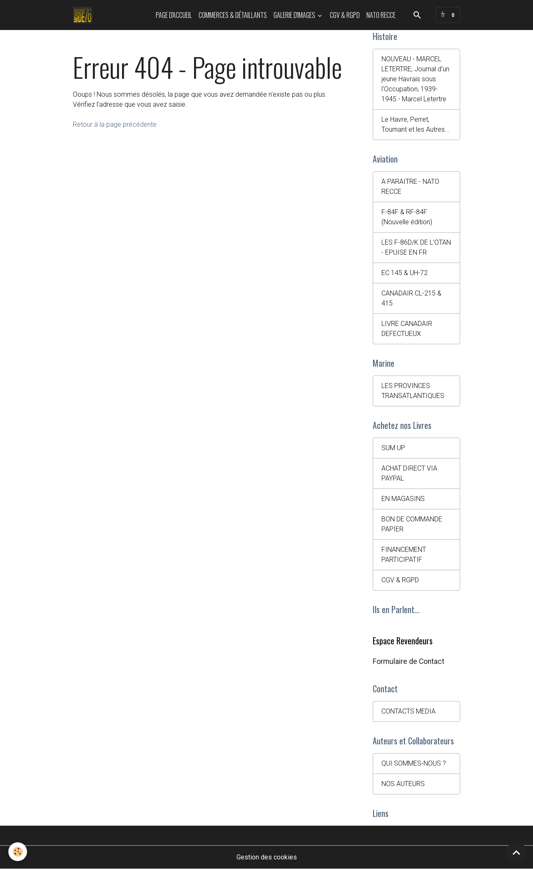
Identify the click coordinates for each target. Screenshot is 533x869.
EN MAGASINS (403, 499)
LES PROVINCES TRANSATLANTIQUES (412, 391)
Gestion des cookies (267, 857)
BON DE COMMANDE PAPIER (411, 524)
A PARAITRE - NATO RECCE (410, 186)
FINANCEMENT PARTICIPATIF (403, 554)
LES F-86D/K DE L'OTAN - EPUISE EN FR (416, 247)
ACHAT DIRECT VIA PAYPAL (409, 473)
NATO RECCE (381, 15)
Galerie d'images (295, 15)
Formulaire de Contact (408, 661)
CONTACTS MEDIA (408, 711)
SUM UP (393, 448)
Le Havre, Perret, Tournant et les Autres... (415, 124)
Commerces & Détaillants (233, 15)
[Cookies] (17, 851)
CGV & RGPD (345, 15)
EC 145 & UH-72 (404, 273)
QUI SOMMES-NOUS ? (413, 763)
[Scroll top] (516, 852)
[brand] (84, 15)
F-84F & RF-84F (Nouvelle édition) (406, 217)
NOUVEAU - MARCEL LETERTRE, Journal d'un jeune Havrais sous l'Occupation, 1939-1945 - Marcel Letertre (415, 79)
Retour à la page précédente (115, 124)
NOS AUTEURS (403, 784)
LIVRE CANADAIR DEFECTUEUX (406, 329)
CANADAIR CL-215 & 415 (411, 298)
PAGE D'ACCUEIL (174, 15)
